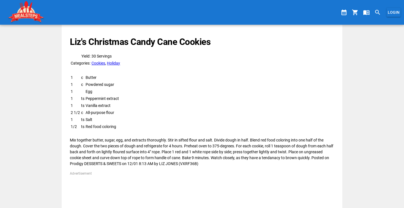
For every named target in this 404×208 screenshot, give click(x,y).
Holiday (113, 63)
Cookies (98, 63)
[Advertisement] (202, 188)
